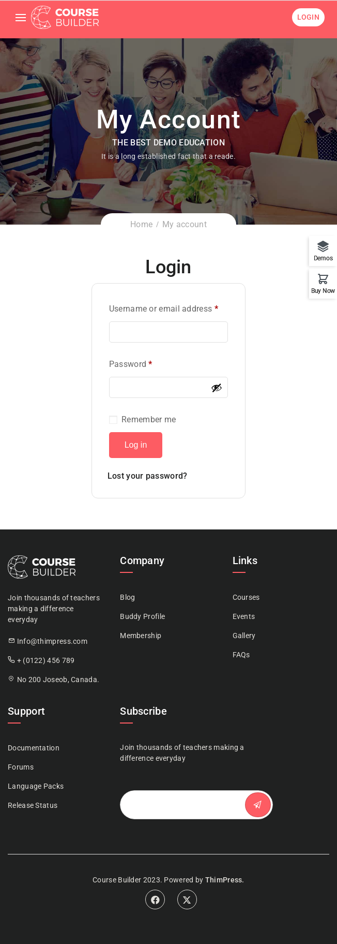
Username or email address (163, 309)
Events (244, 616)
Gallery (244, 635)
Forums (21, 767)
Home (141, 224)
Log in (136, 444)
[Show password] (216, 387)
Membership (140, 635)
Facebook (155, 899)
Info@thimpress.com (52, 641)
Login (308, 17)
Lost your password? (148, 476)
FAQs (241, 655)
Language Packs (36, 786)
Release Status (32, 805)
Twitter (187, 899)
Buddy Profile (142, 616)
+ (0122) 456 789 (46, 660)
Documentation (33, 748)
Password (130, 364)
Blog (127, 597)
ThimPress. (224, 880)
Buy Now (323, 290)
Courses (246, 597)
